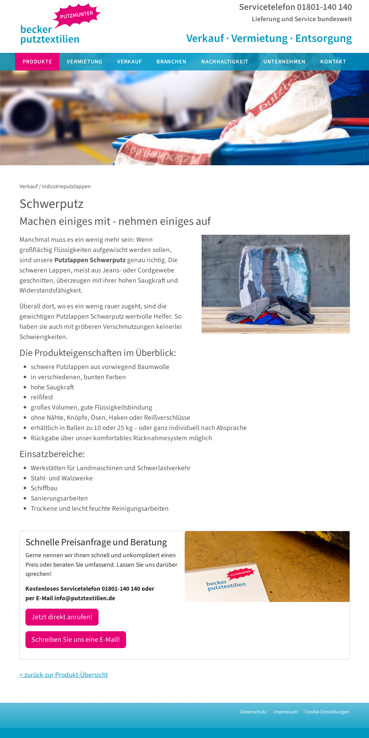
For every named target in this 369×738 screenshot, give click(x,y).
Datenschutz (253, 711)
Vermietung (84, 62)
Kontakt (333, 62)
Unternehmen (284, 62)
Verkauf (129, 62)
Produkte (37, 62)
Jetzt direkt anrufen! (62, 617)
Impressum (286, 711)
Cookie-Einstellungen (327, 711)
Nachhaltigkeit (225, 62)
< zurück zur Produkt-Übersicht (63, 675)
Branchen (171, 62)
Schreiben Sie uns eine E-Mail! (75, 640)
